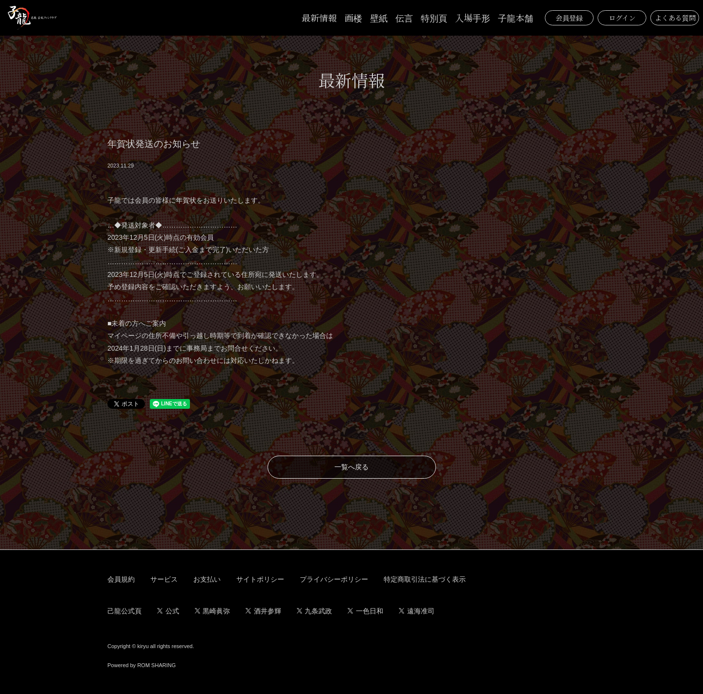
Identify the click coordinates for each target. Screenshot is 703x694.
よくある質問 (675, 17)
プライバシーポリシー (334, 579)
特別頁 (434, 17)
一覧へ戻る (351, 467)
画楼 (353, 17)
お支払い (207, 579)
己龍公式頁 (124, 611)
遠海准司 (416, 611)
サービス (164, 579)
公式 (168, 611)
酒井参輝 (263, 611)
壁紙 (379, 17)
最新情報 (319, 17)
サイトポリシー (260, 579)
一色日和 (365, 611)
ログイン (622, 17)
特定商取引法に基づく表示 (425, 579)
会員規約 (121, 579)
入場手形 (472, 17)
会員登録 (569, 17)
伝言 (404, 17)
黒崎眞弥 (212, 611)
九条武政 (314, 611)
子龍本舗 (515, 17)
